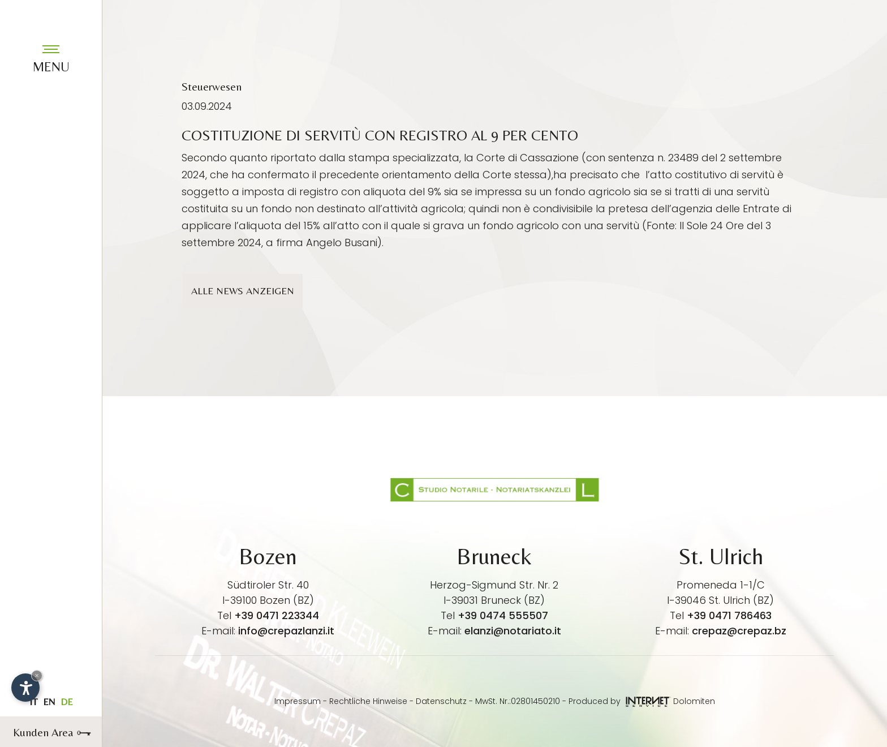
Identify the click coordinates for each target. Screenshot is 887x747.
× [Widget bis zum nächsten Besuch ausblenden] (37, 675)
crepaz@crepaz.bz (739, 631)
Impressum (297, 701)
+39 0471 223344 (276, 615)
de (67, 701)
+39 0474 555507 (503, 615)
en (49, 701)
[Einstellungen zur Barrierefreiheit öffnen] (25, 687)
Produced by (620, 701)
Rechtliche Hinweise (368, 701)
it (33, 701)
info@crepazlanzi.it (286, 631)
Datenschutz (441, 701)
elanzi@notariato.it (512, 631)
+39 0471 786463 (729, 615)
